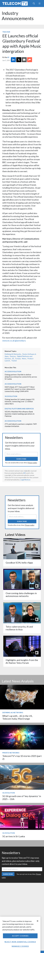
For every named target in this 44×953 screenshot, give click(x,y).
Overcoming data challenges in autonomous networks (21, 594)
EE (8, 57)
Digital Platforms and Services (19, 409)
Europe (18, 358)
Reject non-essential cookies (20, 942)
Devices (13, 356)
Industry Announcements (18, 16)
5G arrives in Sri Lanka (13, 836)
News (24, 358)
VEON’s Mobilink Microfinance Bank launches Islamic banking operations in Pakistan (19, 414)
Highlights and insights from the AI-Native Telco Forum (22, 661)
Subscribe (21, 459)
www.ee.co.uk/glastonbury (14, 340)
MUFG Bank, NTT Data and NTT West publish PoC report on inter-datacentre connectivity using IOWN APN (20, 389)
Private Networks (10, 753)
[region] (20, 935)
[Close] (37, 921)
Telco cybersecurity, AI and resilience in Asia (19, 628)
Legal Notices (25, 480)
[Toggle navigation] (39, 3)
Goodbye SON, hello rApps (19, 562)
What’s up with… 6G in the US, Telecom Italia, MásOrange (17, 717)
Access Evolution (13, 371)
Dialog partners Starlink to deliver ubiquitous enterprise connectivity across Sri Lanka (21, 377)
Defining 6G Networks (13, 354)
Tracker (6, 32)
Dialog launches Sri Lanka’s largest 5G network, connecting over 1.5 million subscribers (19, 401)
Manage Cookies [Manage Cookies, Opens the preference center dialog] (20, 946)
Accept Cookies (20, 936)
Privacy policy (32, 463)
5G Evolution (11, 396)
